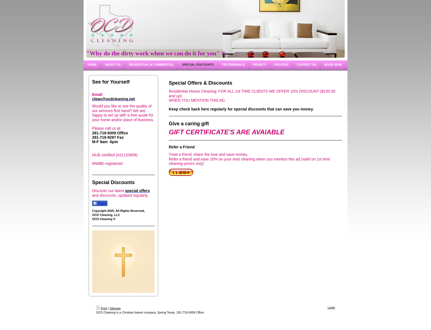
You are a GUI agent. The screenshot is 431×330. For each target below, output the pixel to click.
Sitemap (115, 308)
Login (331, 307)
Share (99, 203)
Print (101, 308)
